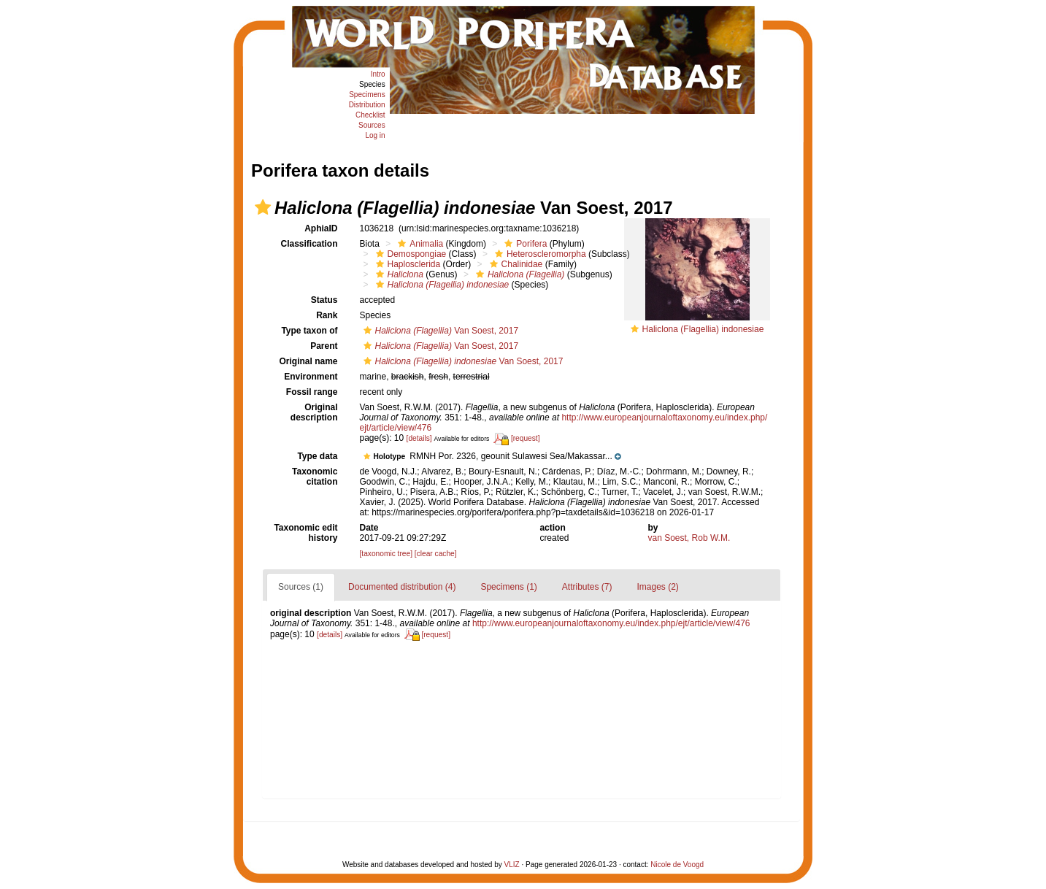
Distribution (367, 105)
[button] (262, 207)
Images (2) (658, 587)
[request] (525, 438)
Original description (314, 412)
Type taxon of (309, 331)
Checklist (370, 115)
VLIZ (512, 865)
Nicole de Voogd (677, 865)
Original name (308, 361)
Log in (375, 135)
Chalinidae (514, 264)
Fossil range (312, 392)
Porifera (524, 244)
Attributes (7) (587, 587)
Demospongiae (409, 254)
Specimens (367, 95)
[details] (419, 438)
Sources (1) (300, 587)
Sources (371, 125)
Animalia (418, 244)
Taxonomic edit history (305, 533)
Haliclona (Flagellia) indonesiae (703, 329)
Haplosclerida (406, 264)
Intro (378, 74)
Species (372, 84)
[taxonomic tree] (386, 554)
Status (324, 300)
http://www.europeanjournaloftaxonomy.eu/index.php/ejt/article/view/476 (611, 623)
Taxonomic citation (314, 476)
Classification (308, 244)
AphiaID (320, 228)
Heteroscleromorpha (538, 254)
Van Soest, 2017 (439, 331)
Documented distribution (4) (401, 587)
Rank (326, 315)
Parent (323, 346)
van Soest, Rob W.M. (689, 538)
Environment (310, 377)
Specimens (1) (508, 587)
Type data (317, 456)
